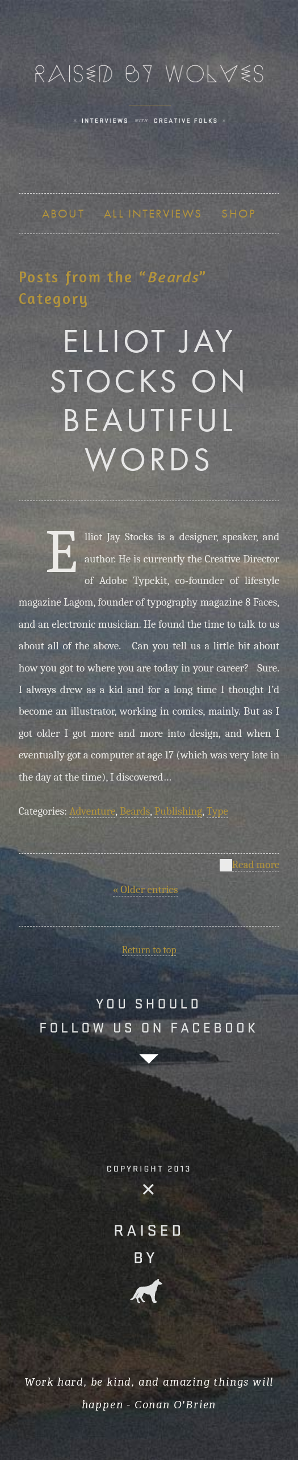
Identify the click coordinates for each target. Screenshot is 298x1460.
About (63, 213)
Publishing (178, 811)
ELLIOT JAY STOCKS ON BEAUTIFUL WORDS (149, 399)
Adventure (92, 811)
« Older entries (145, 889)
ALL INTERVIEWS (153, 213)
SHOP (238, 213)
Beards (135, 811)
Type (217, 811)
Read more (256, 865)
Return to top (149, 950)
